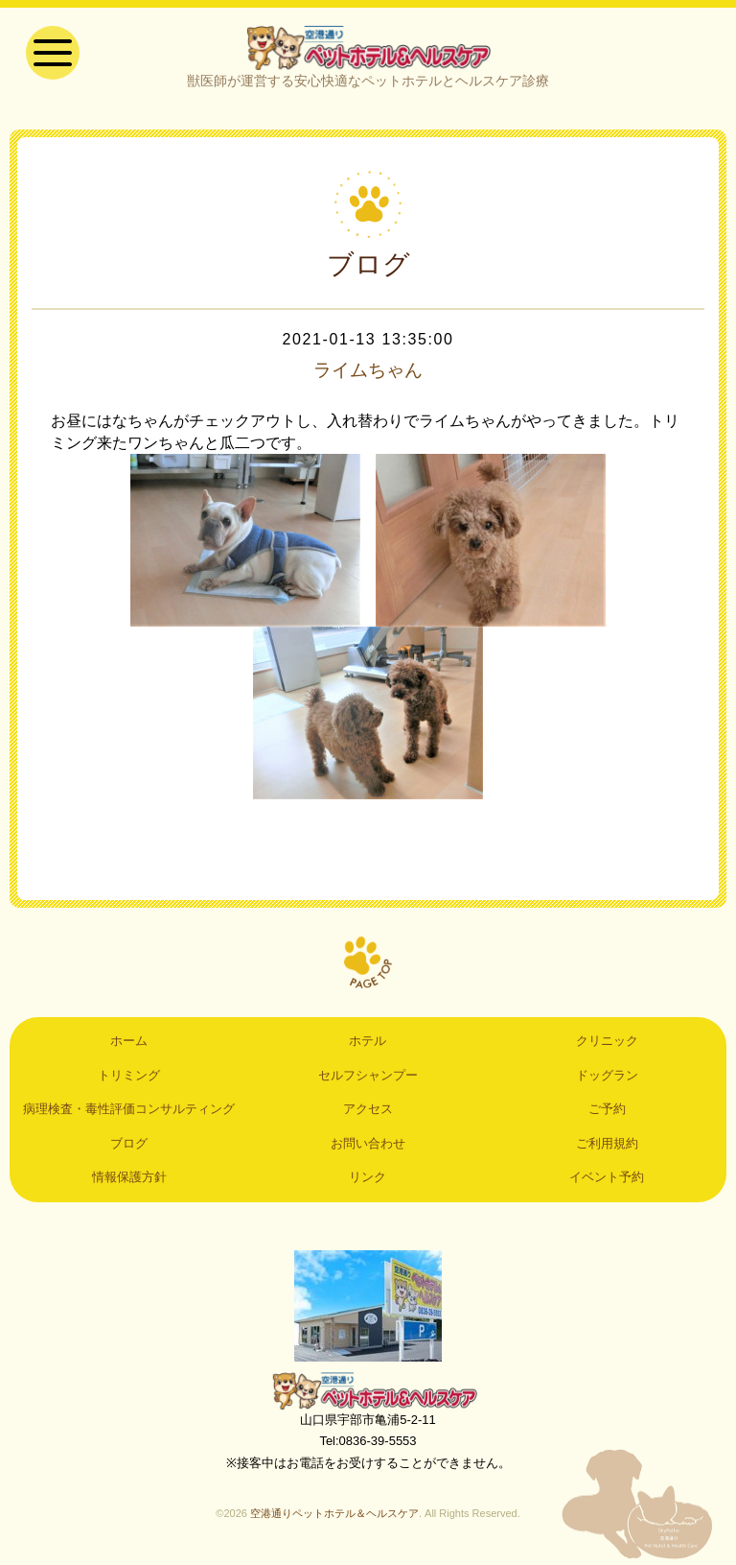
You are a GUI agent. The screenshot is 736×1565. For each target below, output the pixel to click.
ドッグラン (607, 1077)
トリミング (129, 1077)
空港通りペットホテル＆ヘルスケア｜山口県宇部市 (368, 48)
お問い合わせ (368, 1145)
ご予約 (607, 1110)
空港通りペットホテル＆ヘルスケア (368, 1392)
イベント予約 (606, 1179)
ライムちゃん (368, 372)
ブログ (129, 1145)
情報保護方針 (129, 1179)
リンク (367, 1179)
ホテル (367, 1043)
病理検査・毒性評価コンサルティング (129, 1110)
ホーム (129, 1043)
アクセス (368, 1110)
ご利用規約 (607, 1145)
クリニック (607, 1043)
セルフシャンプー (368, 1077)
